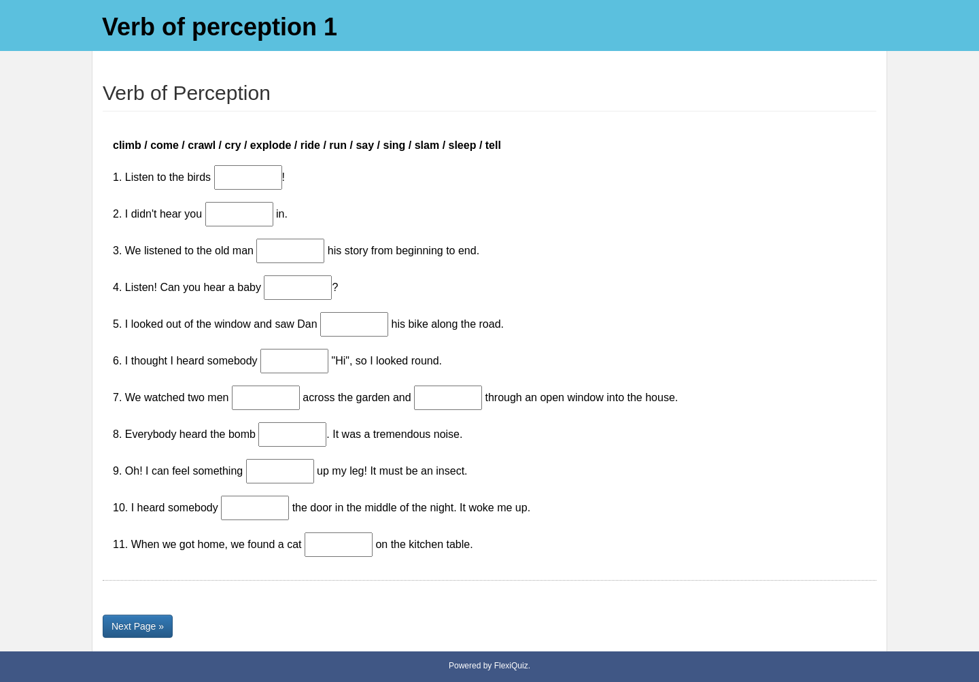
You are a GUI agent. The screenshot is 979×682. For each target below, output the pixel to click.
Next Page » (137, 626)
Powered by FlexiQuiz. (489, 665)
